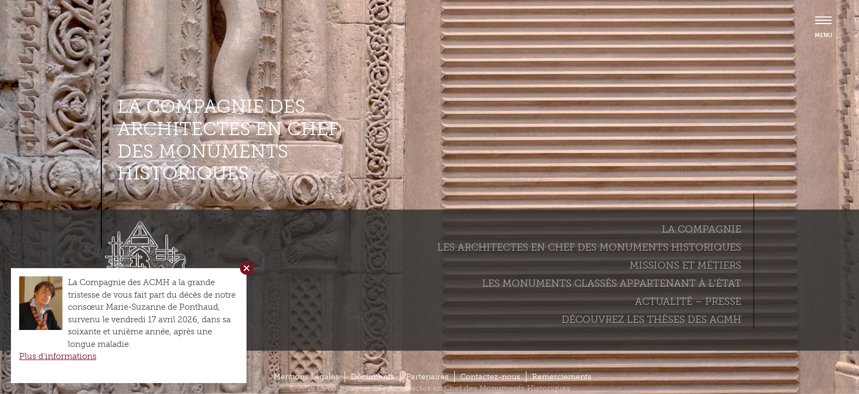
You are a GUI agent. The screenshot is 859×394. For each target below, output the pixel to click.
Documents (372, 376)
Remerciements (562, 376)
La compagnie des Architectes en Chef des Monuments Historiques (228, 140)
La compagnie (701, 229)
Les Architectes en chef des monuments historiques (589, 247)
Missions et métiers (685, 265)
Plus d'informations (57, 356)
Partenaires (427, 376)
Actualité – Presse (688, 302)
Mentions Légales (306, 376)
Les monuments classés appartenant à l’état (611, 283)
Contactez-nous (490, 376)
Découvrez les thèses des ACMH (651, 320)
